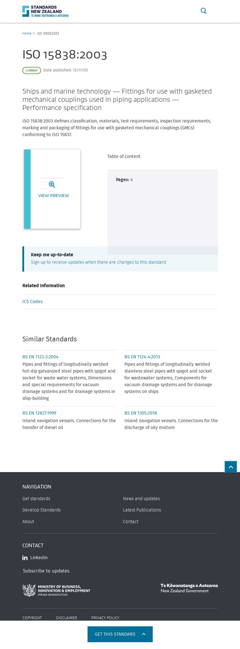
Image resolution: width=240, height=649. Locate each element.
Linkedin (35, 557)
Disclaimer (66, 618)
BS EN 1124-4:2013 (142, 357)
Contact (130, 521)
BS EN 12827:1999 (39, 413)
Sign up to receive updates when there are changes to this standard (98, 262)
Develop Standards (41, 510)
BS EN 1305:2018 (140, 413)
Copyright (32, 618)
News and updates (141, 498)
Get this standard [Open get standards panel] (115, 634)
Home (26, 33)
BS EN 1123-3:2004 (40, 357)
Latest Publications (142, 510)
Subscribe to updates (46, 570)
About (28, 521)
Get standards (36, 498)
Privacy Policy (105, 618)
